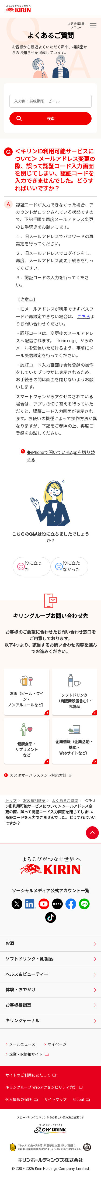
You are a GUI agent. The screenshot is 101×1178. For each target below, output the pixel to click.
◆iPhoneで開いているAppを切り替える (61, 456)
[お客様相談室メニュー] (92, 25)
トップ (11, 800)
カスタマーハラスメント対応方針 (40, 775)
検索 (50, 119)
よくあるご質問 (65, 800)
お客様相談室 (34, 800)
